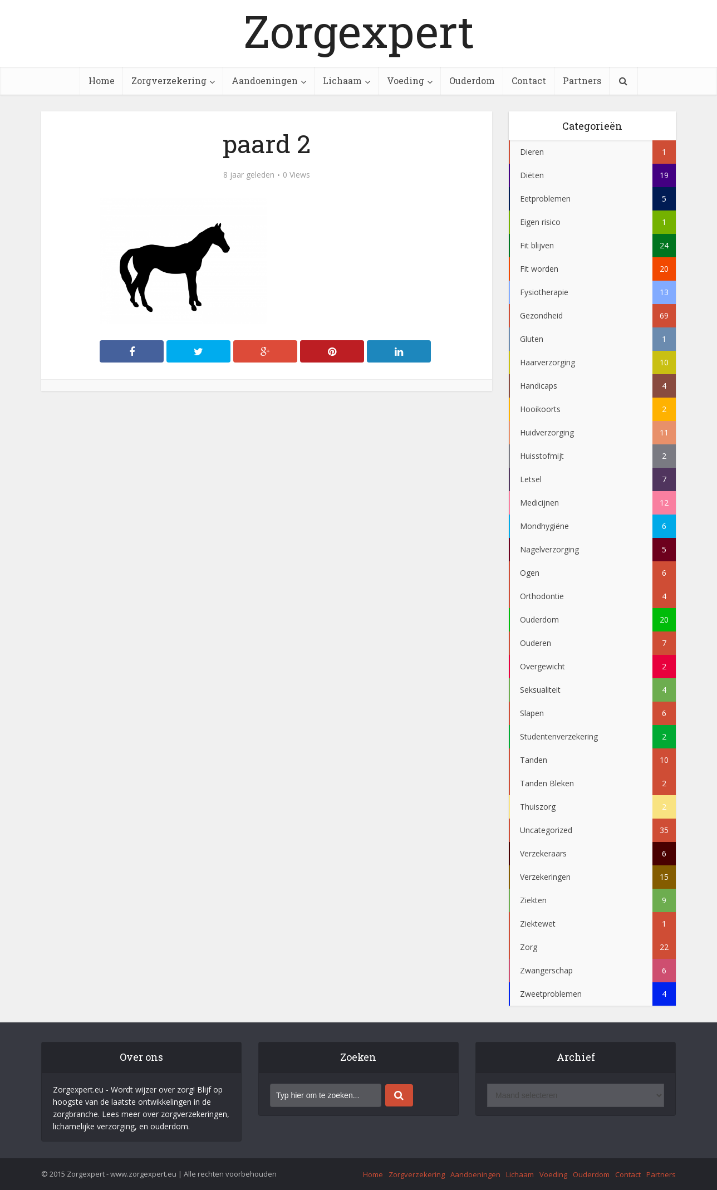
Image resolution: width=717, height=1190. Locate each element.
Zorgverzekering (169, 80)
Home (102, 80)
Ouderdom (472, 80)
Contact (529, 80)
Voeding (405, 80)
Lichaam (342, 80)
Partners (582, 80)
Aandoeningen (265, 80)
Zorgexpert (358, 30)
